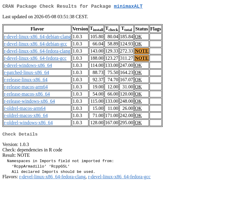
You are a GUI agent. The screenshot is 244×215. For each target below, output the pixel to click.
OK (138, 37)
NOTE (141, 52)
